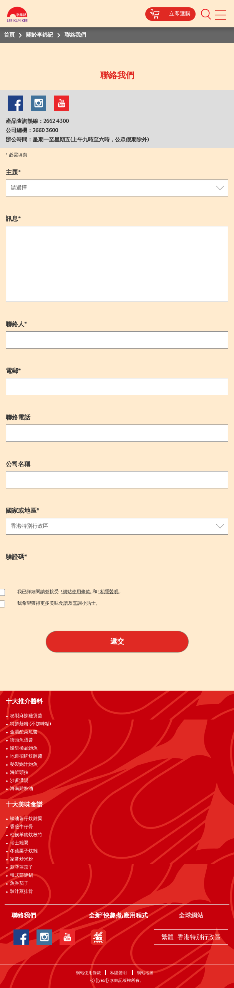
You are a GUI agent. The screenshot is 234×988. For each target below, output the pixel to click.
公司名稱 (18, 464)
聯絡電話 (18, 417)
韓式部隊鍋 (21, 875)
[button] (206, 14)
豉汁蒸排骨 (21, 891)
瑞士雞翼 (19, 843)
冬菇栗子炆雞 (24, 851)
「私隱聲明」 (108, 592)
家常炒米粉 (21, 859)
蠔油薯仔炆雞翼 (26, 819)
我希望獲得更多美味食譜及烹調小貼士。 (58, 603)
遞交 (117, 641)
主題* (13, 172)
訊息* (13, 219)
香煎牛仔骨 (21, 827)
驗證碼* (16, 557)
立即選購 (180, 14)
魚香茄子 (19, 883)
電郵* (13, 371)
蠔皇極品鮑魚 (24, 748)
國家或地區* (22, 511)
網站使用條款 (88, 973)
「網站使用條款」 (76, 592)
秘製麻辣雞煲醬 (26, 716)
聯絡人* (16, 324)
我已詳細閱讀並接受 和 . (69, 592)
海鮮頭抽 (19, 772)
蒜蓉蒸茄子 (21, 867)
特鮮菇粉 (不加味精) (30, 724)
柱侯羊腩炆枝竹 (26, 835)
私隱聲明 (119, 973)
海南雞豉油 (21, 789)
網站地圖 (146, 973)
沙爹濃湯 (19, 780)
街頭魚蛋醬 (21, 740)
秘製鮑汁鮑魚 (24, 764)
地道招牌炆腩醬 (26, 756)
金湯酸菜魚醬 (24, 732)
